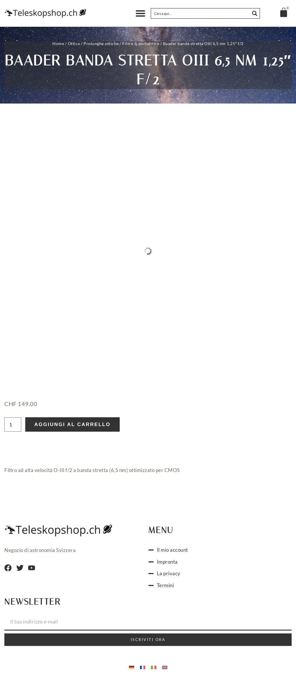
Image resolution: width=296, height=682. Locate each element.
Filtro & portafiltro (140, 43)
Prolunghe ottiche (101, 43)
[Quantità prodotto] (12, 424)
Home (58, 43)
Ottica (74, 43)
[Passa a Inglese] (164, 667)
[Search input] (200, 13)
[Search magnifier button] (255, 13)
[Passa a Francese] (142, 667)
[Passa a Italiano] (153, 667)
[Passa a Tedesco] (131, 667)
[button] (140, 13)
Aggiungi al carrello (72, 424)
